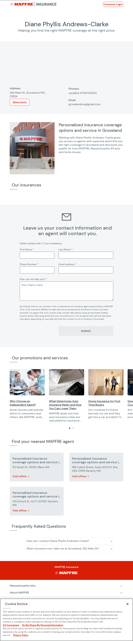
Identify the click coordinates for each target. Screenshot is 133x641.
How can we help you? (33, 279)
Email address (67, 264)
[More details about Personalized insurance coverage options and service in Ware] (36, 468)
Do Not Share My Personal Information (42, 625)
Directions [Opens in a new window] (19, 102)
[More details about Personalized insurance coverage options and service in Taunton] (36, 502)
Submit (86, 331)
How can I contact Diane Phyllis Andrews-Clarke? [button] (57, 541)
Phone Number (29, 264)
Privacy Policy (20, 635)
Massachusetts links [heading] (23, 585)
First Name (27, 249)
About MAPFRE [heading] (19, 592)
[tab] (69, 428)
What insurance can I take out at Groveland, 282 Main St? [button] (62, 548)
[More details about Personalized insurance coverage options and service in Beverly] (96, 468)
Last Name (66, 249)
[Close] (127, 604)
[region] (71, 395)
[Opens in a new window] (113, 4)
